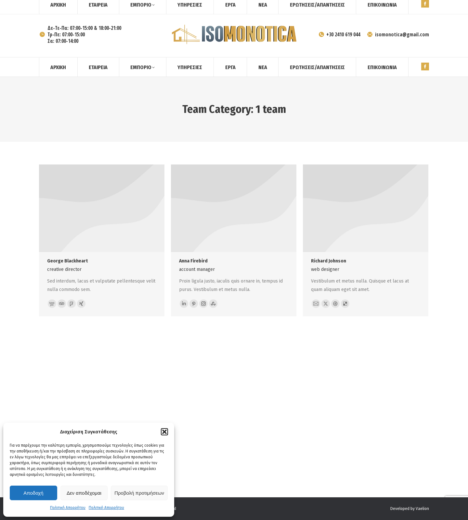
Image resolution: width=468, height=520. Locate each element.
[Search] (412, 6)
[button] (164, 432)
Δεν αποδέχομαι (84, 493)
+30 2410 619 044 (339, 34)
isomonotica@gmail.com (398, 34)
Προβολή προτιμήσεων (139, 493)
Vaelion (422, 508)
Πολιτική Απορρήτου (67, 507)
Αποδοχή (33, 493)
